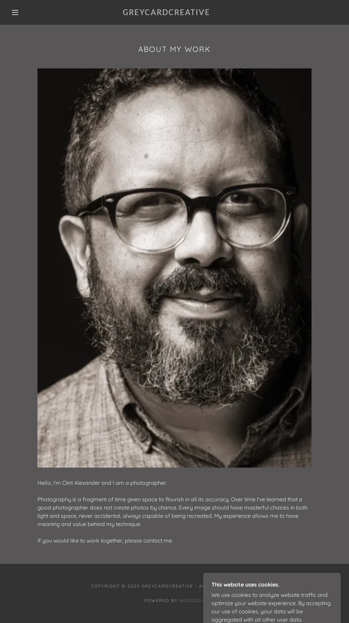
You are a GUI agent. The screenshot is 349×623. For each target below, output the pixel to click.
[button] (16, 12)
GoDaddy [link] (192, 600)
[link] (166, 13)
